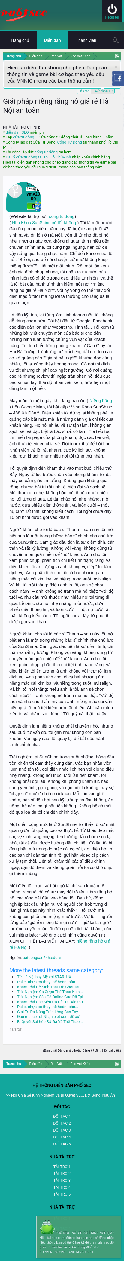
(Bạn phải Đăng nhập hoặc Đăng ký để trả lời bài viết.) (82, 1051)
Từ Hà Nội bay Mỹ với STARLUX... (45, 977)
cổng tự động (46, 152)
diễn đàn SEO (17, 132)
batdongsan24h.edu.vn (42, 957)
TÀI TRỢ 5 (62, 1194)
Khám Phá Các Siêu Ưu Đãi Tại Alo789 (50, 1002)
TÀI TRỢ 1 (62, 1166)
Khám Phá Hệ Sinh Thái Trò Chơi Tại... (49, 987)
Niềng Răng (100, 400)
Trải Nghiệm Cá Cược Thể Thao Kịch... (50, 991)
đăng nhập (106, 1238)
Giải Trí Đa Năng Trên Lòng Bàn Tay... (49, 1012)
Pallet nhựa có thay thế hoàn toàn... (47, 982)
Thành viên (86, 40)
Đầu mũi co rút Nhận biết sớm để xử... (50, 1016)
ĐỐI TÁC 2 (62, 1123)
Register (112, 17)
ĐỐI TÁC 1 (62, 1116)
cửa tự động (23, 137)
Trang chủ (20, 40)
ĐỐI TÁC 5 (62, 1144)
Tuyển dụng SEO (103, 90)
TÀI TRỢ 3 (62, 1180)
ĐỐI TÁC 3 (62, 1130)
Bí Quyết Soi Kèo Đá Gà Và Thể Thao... (50, 1021)
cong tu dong (61, 216)
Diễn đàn (84, 90)
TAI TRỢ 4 (62, 1187)
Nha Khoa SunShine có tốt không (44, 222)
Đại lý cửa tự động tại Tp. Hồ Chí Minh (38, 157)
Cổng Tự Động (69, 142)
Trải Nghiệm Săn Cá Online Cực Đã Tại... (51, 997)
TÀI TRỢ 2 (62, 1173)
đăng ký (78, 1243)
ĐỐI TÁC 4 (62, 1137)
